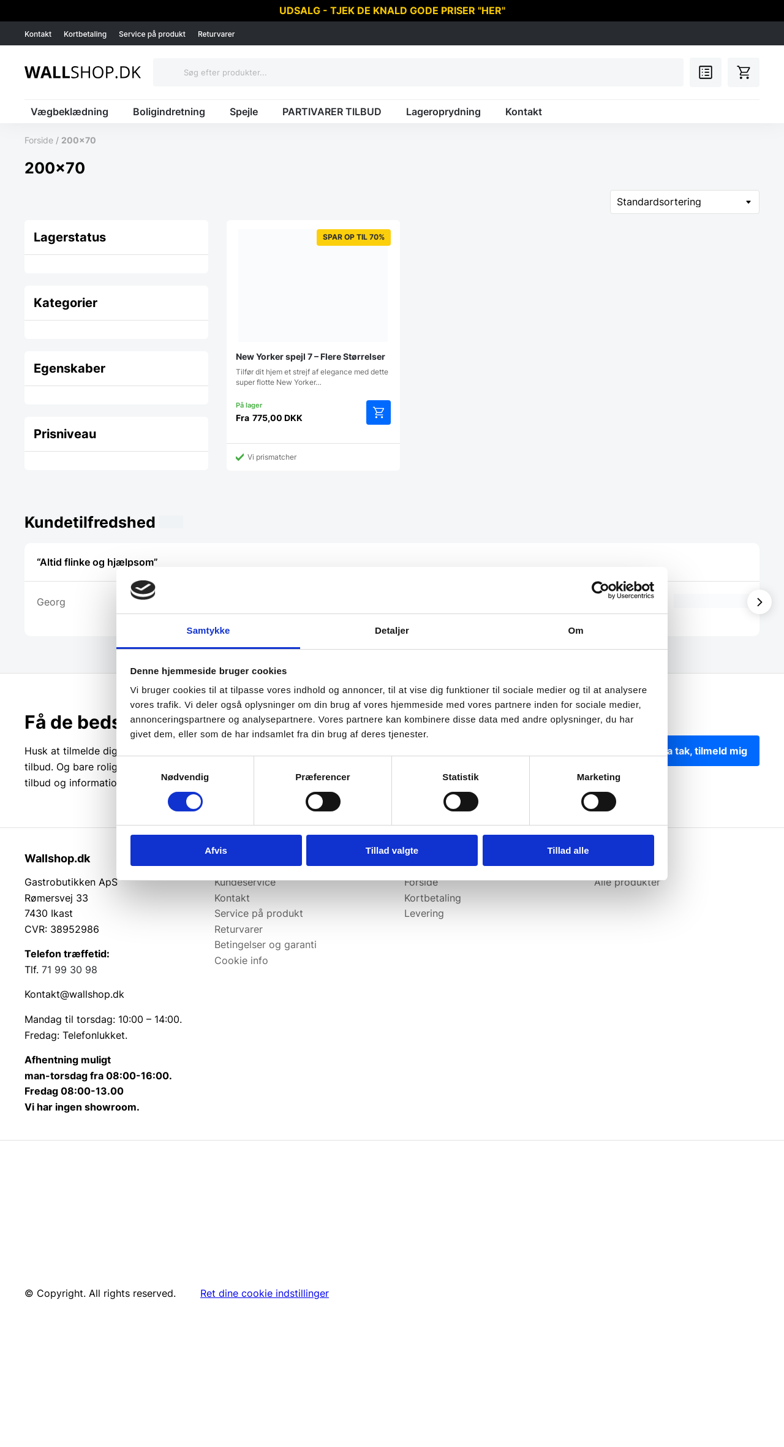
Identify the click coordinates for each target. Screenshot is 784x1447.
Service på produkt (152, 34)
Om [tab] (575, 630)
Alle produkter (627, 882)
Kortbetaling (85, 34)
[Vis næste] (759, 602)
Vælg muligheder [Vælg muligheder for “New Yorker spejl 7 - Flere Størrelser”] (378, 412)
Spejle (244, 111)
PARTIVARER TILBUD (332, 111)
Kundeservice (245, 882)
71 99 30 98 (69, 969)
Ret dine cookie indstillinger (264, 1293)
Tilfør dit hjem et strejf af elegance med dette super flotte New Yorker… (313, 308)
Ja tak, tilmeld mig (704, 751)
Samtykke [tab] (208, 630)
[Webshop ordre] (685, 202)
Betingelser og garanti (265, 944)
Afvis (216, 850)
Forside (38, 140)
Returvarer (216, 34)
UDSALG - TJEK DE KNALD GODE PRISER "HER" (392, 10)
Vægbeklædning (69, 111)
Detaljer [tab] (392, 630)
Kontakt (37, 34)
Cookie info (241, 960)
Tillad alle (568, 850)
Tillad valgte (392, 850)
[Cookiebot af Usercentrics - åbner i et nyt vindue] (600, 590)
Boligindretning (169, 111)
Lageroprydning (443, 111)
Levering (424, 913)
